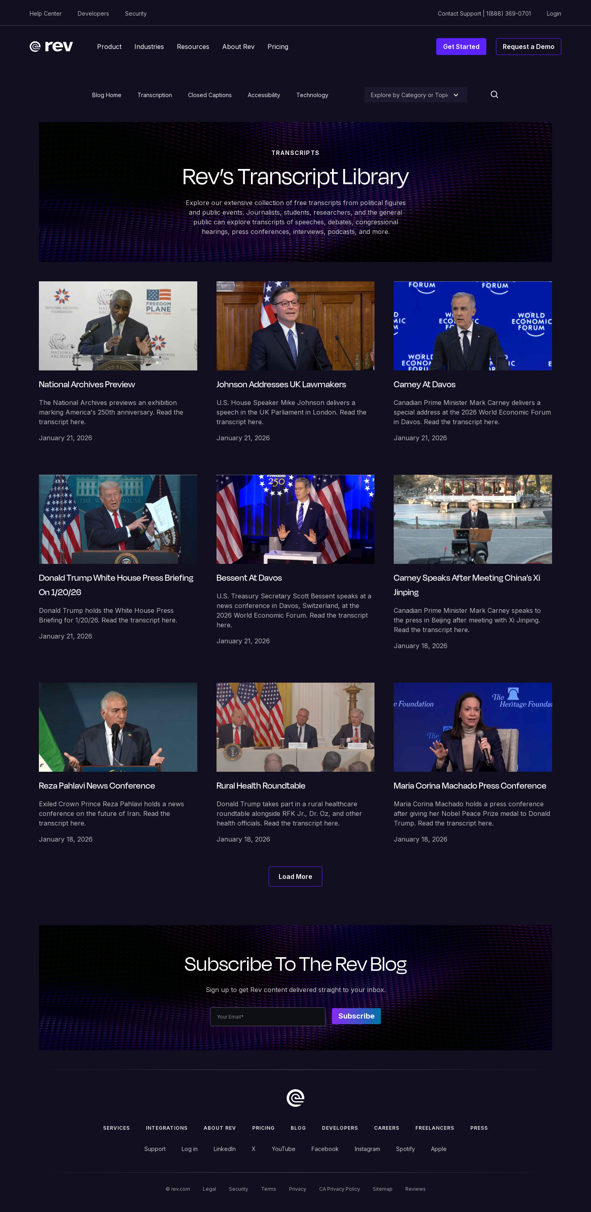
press (479, 1128)
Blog (298, 1128)
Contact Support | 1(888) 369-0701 (484, 13)
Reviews (415, 1189)
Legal (209, 1189)
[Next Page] (295, 876)
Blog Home (106, 95)
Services (116, 1128)
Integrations (167, 1128)
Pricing (263, 1128)
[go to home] (295, 1098)
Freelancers (434, 1128)
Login (554, 13)
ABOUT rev (220, 1128)
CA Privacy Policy (339, 1189)
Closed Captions (210, 95)
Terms (268, 1189)
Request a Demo (529, 47)
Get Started (461, 47)
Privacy (297, 1189)
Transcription (155, 95)
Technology (312, 95)
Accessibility (264, 95)
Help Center (46, 13)
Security (136, 13)
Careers (386, 1128)
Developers (93, 13)
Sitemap (383, 1189)
